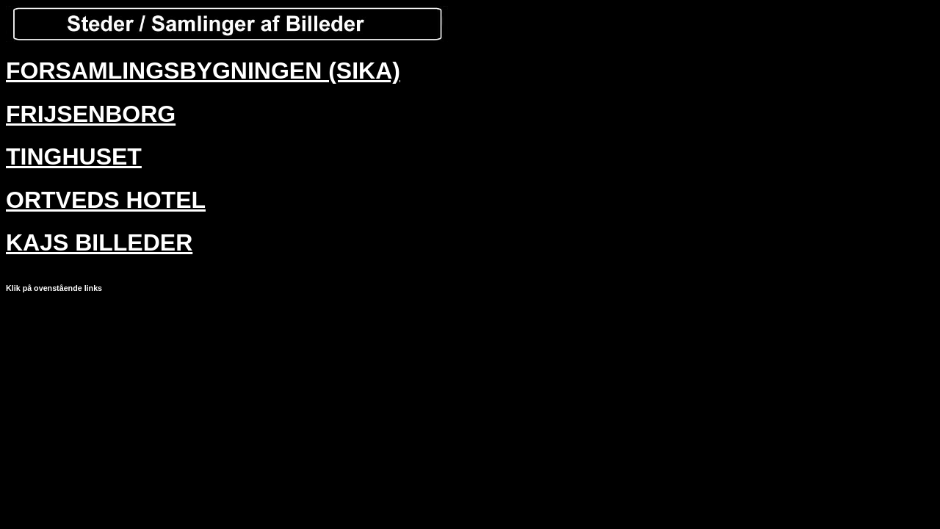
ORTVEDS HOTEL (106, 200)
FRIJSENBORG (91, 114)
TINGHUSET (74, 156)
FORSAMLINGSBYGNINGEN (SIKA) (203, 70)
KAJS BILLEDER (99, 242)
